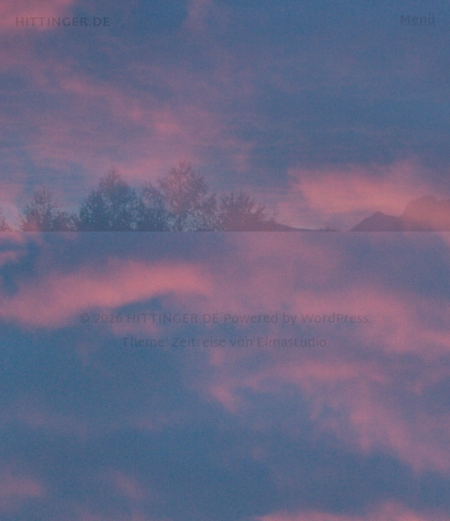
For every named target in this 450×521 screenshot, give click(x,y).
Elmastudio (292, 343)
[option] (225, 116)
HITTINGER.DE (173, 319)
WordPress (334, 319)
